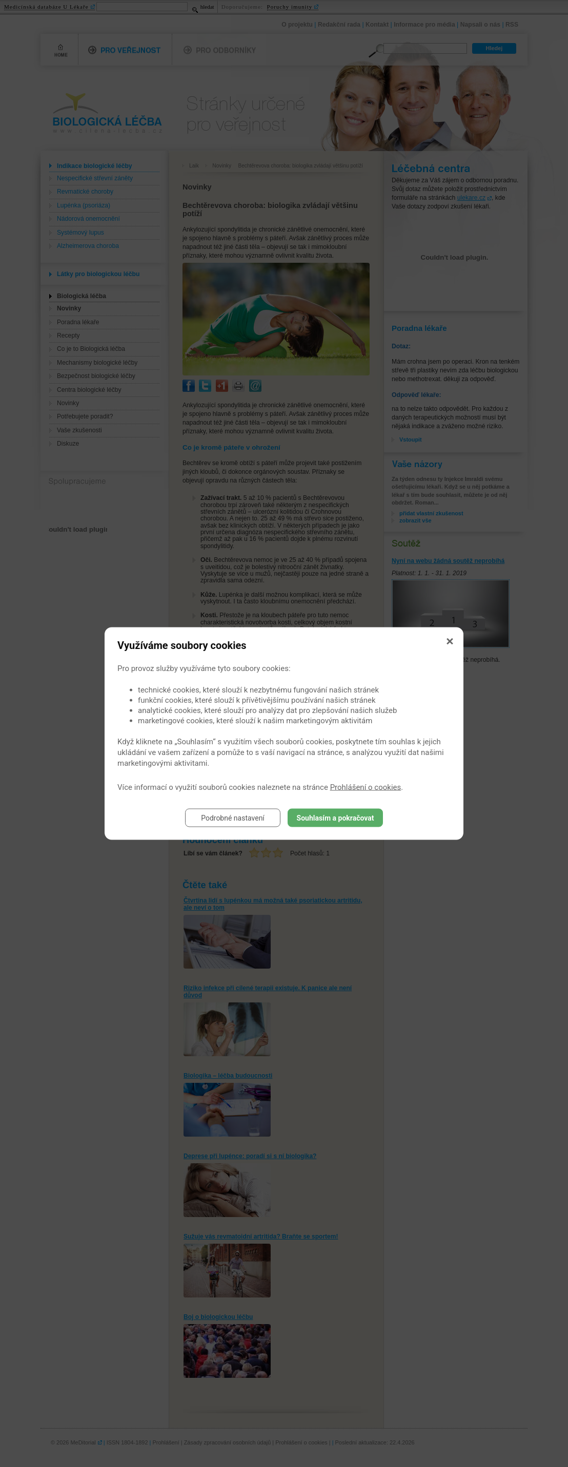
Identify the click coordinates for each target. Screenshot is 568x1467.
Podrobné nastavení (233, 818)
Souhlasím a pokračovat (335, 818)
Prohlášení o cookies (365, 787)
